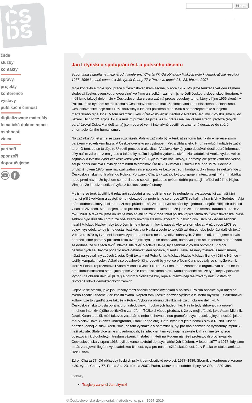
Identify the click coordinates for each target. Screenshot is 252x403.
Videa (6, 139)
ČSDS (5, 55)
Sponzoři (9, 156)
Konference (12, 93)
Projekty (9, 86)
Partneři (8, 149)
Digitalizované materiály (24, 118)
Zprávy (7, 79)
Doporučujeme (15, 163)
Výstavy (8, 100)
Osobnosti (11, 132)
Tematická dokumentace (24, 124)
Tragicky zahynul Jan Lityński (104, 385)
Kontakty (9, 69)
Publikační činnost (19, 107)
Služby (7, 62)
